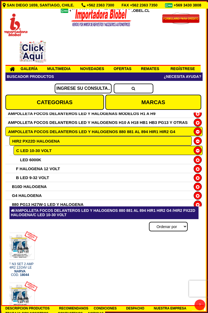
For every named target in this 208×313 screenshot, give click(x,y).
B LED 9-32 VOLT (32, 177)
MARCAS (153, 102)
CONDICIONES (105, 308)
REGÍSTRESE (182, 69)
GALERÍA (29, 69)
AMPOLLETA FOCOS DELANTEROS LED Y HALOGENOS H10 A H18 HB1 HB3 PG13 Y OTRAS (98, 122)
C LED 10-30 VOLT (34, 150)
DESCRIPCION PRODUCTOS (27, 308)
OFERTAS (123, 69)
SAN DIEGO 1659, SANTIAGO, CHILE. (39, 5)
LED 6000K (30, 159)
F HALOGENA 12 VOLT (38, 168)
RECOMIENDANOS (73, 308)
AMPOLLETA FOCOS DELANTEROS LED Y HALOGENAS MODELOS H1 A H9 (81, 113)
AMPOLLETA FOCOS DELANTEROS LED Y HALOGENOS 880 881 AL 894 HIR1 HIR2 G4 (91, 131)
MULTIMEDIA (59, 69)
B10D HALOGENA (29, 186)
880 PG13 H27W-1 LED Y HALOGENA (47, 204)
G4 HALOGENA (27, 195)
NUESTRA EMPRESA (170, 308)
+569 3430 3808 (188, 5)
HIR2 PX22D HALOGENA (36, 141)
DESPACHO (135, 308)
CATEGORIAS (55, 102)
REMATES (150, 69)
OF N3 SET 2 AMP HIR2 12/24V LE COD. (20, 269)
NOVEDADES (92, 69)
